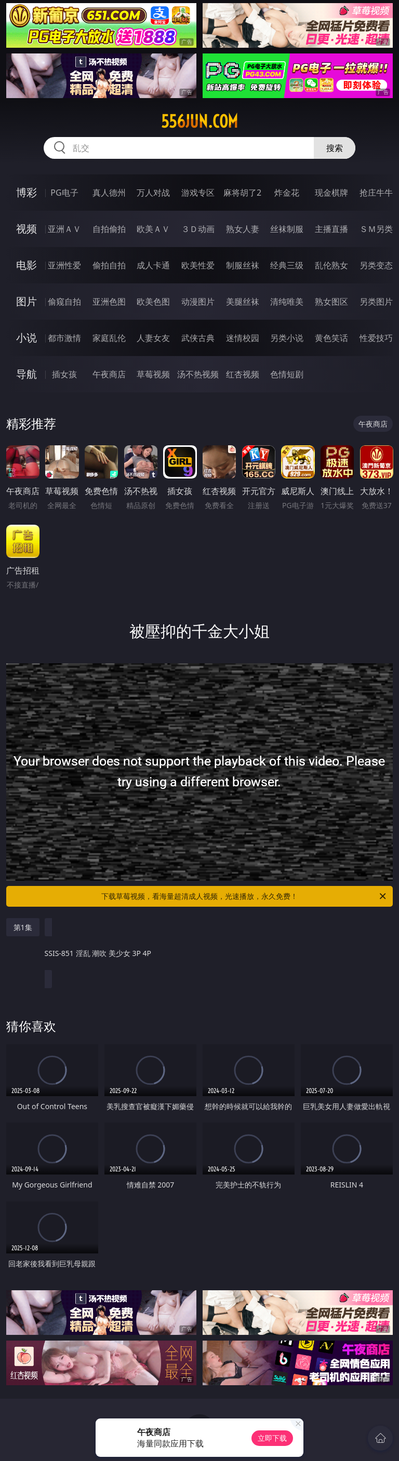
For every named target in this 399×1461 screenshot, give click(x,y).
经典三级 (286, 265)
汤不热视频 (198, 374)
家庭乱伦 (109, 338)
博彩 (26, 192)
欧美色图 (153, 301)
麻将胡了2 (242, 192)
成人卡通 (153, 265)
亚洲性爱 (64, 265)
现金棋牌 (331, 192)
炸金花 (286, 192)
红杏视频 (242, 374)
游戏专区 (198, 192)
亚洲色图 (109, 301)
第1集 (23, 927)
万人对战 (153, 192)
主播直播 (331, 229)
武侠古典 (198, 338)
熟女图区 (331, 301)
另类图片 (376, 301)
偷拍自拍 (109, 265)
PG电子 (64, 192)
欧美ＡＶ (153, 229)
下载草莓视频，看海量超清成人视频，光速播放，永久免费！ (244, 896)
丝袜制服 (286, 229)
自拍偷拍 (109, 229)
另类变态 (376, 265)
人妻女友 (153, 338)
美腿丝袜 (242, 301)
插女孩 (64, 374)
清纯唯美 (286, 301)
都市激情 (64, 338)
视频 (26, 229)
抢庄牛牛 (376, 192)
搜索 (334, 148)
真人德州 (109, 192)
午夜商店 (109, 374)
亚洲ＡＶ (64, 229)
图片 (26, 301)
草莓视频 (153, 374)
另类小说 (286, 338)
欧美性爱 (198, 265)
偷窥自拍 (64, 301)
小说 (26, 338)
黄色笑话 (331, 338)
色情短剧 (286, 374)
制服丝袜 (242, 265)
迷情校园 (242, 338)
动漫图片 (198, 301)
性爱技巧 (376, 338)
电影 (26, 265)
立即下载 (272, 1438)
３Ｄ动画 (198, 229)
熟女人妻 (242, 229)
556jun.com (199, 121)
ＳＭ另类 (376, 229)
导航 (26, 374)
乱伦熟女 (331, 265)
